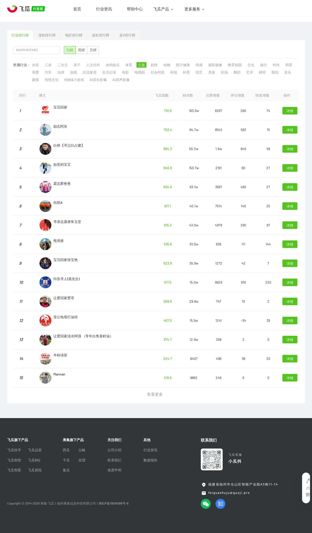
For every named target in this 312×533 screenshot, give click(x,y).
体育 (128, 65)
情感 (199, 65)
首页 (77, 9)
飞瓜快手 (14, 450)
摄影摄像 (215, 65)
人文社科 (93, 65)
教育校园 (235, 65)
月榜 (93, 50)
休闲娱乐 (113, 65)
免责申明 (114, 470)
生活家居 (90, 72)
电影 (125, 72)
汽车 (48, 72)
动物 (166, 65)
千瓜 (66, 460)
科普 (186, 72)
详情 (289, 111)
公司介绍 (114, 450)
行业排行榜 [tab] (20, 35)
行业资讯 (104, 9)
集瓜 (66, 470)
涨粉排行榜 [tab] (47, 35)
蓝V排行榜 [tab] (127, 35)
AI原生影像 (98, 80)
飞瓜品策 (35, 450)
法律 (60, 72)
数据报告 (150, 460)
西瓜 (66, 450)
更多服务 (192, 9)
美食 (211, 72)
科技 (173, 72)
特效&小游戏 (74, 80)
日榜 (69, 50)
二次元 (62, 65)
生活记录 (109, 72)
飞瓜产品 (161, 9)
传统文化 (52, 80)
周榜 (81, 50)
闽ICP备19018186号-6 (114, 503)
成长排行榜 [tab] (100, 35)
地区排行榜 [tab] (73, 35)
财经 (262, 72)
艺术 (249, 72)
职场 (224, 72)
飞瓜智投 (14, 460)
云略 (81, 450)
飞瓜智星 (14, 470)
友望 (81, 460)
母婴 (35, 72)
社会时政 (158, 72)
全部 (35, 65)
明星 (288, 65)
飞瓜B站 (34, 460)
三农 (48, 65)
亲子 (76, 65)
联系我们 (114, 460)
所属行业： (22, 65)
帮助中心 (135, 9)
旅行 (263, 65)
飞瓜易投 (35, 470)
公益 (141, 65)
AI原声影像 (121, 80)
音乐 (287, 72)
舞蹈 (237, 72)
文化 (250, 65)
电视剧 (140, 72)
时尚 (276, 65)
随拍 (275, 72)
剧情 (154, 65)
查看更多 (155, 394)
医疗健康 (183, 65)
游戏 (73, 72)
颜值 (35, 80)
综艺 (199, 72)
